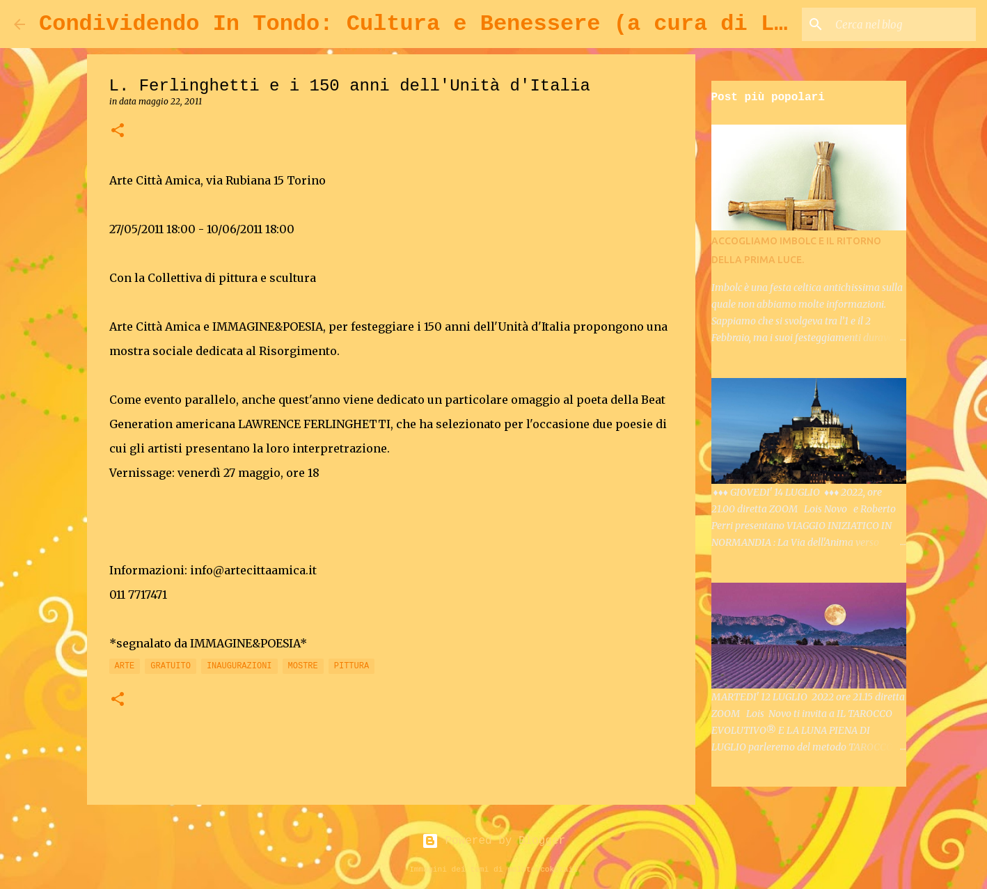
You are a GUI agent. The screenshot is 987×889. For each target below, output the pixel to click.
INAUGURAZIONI (239, 666)
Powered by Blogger (493, 841)
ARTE (125, 666)
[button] (117, 131)
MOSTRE (303, 666)
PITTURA (351, 666)
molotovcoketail (542, 869)
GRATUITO (170, 666)
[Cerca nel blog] (903, 24)
